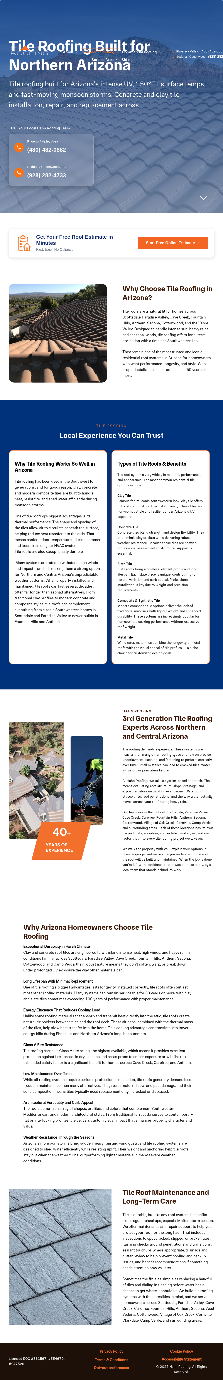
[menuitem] (72, 52)
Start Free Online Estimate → (173, 243)
